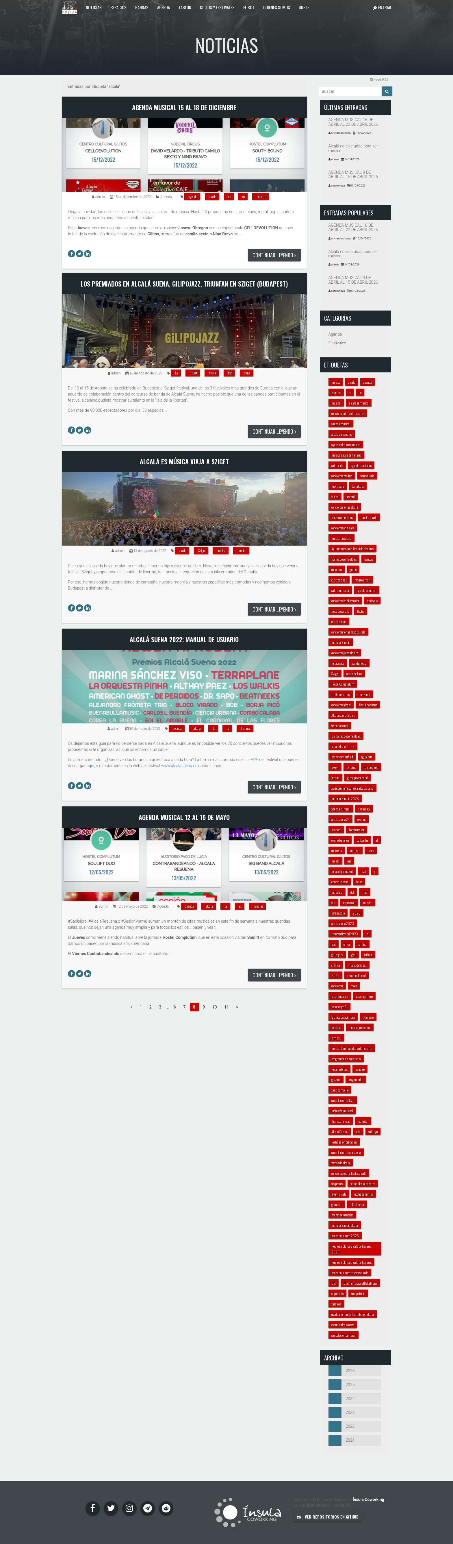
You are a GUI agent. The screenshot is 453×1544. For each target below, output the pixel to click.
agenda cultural (340, 808)
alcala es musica (359, 402)
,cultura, (363, 1121)
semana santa (339, 725)
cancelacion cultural (343, 1335)
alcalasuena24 (340, 819)
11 (227, 1007)
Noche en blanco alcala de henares (351, 1262)
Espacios (118, 7)
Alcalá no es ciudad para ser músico (353, 148)
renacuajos (337, 663)
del (352, 892)
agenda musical (340, 423)
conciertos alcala (341, 704)
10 (215, 1007)
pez (349, 860)
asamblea (364, 808)
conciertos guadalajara (344, 652)
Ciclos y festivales (217, 7)
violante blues (339, 1069)
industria (337, 892)
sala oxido (337, 465)
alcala (212, 196)
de (229, 196)
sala (358, 1131)
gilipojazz (337, 954)
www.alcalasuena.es (179, 765)
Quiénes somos (276, 7)
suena (335, 496)
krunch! (336, 829)
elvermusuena (339, 881)
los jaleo (360, 1069)
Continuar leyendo (274, 255)
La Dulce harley (340, 694)
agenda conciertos (361, 465)
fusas (370, 850)
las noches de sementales (346, 736)
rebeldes (336, 1027)
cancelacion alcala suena (346, 1152)
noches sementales (342, 1214)
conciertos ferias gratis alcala (348, 631)
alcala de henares (341, 434)
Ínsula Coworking (368, 1499)
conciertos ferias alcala (344, 507)
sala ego (373, 1131)
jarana (335, 777)
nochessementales (342, 517)
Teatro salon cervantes (344, 1141)
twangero (368, 1017)
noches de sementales (344, 559)
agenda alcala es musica (345, 444)
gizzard (336, 1079)
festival (350, 496)
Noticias (94, 7)
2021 (341, 1440)
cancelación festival (342, 1100)
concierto (336, 850)
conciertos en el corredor (345, 600)
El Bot (249, 7)
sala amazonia (340, 590)
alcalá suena (338, 621)
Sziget (193, 372)
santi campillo (339, 1089)
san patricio (358, 1293)
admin (100, 197)
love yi (335, 767)
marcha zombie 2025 (345, 798)
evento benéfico (340, 840)
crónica (221, 550)
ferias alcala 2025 (342, 746)
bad (230, 372)
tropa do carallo (340, 611)
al (377, 840)
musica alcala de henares (346, 455)
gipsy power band (357, 777)
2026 (341, 1370)
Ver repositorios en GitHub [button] (328, 1517)
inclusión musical (342, 1110)
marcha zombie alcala (344, 1225)
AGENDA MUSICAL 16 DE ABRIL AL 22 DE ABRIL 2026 (353, 121)
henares (261, 196)
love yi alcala (338, 1194)
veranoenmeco (364, 996)
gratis (353, 569)
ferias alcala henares (362, 1183)
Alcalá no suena (368, 704)
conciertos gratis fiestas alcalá (348, 1173)
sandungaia (359, 663)
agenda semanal (366, 590)
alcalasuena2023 (342, 923)
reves (363, 871)
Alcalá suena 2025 (343, 715)
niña (364, 892)
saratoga (336, 1303)
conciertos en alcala (342, 527)
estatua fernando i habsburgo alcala (352, 1314)
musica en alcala (341, 538)
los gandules (355, 1079)
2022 (335, 975)
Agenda (163, 7)
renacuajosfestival (342, 871)
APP (254, 759)
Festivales (337, 343)
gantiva (362, 944)
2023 (356, 912)
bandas (368, 559)
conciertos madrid (341, 475)
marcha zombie (340, 642)
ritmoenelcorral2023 (344, 933)
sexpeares (337, 1183)
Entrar (382, 7)
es (243, 196)
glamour (336, 1204)
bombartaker (356, 829)
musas (335, 860)
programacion (339, 996)
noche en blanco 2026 (345, 1235)
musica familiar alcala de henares (351, 1048)
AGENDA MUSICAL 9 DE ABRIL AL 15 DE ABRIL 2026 (353, 174)
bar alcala (358, 486)
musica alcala (369, 517)
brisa (359, 881)
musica (241, 550)
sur (333, 902)
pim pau (336, 1037)
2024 (341, 1398)
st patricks (337, 1293)
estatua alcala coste (342, 1324)
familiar (355, 850)
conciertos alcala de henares (347, 413)
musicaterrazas (357, 965)
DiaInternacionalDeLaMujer (360, 1283)
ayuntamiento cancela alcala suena (352, 788)
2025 (341, 1384)
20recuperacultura (343, 1017)
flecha (360, 611)
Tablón (185, 7)
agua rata (366, 756)
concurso (336, 569)
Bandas (141, 7)
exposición (349, 902)
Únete (304, 7)
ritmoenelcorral (356, 975)
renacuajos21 (339, 1006)
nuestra (367, 902)
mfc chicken (357, 1204)
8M (333, 1283)
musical (336, 402)
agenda (193, 196)
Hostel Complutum (342, 683)
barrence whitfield (342, 756)
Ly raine (351, 767)
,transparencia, (340, 1121)
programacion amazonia (346, 1058)
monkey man (362, 579)
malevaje (372, 600)
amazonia (364, 694)
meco (354, 985)
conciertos (337, 985)
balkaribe (362, 840)
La (176, 372)
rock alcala (337, 486)
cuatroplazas (339, 579)
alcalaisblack (354, 673)
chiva (247, 372)
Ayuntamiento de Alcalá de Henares (352, 548)
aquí (90, 765)
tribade (368, 954)
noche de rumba (363, 1194)
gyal (353, 954)
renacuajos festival (360, 1027)
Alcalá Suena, (339, 1131)
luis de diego (371, 767)
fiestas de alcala (340, 1162)
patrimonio (338, 912)
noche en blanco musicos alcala (349, 1272)
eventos (361, 819)
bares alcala (367, 475)
